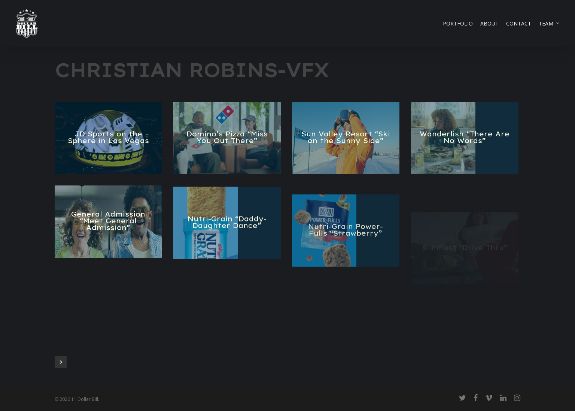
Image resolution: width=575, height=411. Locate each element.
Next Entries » (61, 362)
